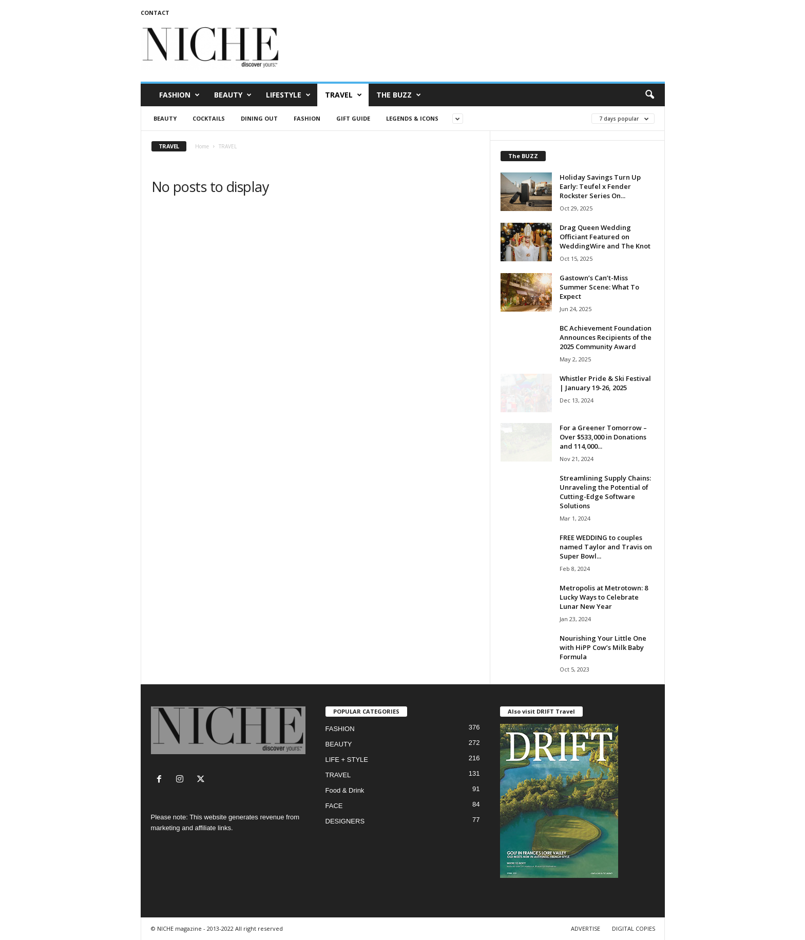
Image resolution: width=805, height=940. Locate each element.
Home (202, 146)
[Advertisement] (478, 48)
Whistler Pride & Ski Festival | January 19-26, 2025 (605, 383)
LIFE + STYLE (346, 759)
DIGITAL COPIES (633, 928)
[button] (649, 95)
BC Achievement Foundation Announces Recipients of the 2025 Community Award (605, 337)
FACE (334, 806)
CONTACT (155, 12)
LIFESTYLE (288, 95)
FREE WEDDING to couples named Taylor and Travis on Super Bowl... (606, 547)
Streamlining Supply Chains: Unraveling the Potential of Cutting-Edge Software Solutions (605, 491)
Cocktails (209, 118)
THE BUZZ (398, 95)
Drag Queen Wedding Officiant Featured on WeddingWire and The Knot (605, 237)
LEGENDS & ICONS (412, 118)
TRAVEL (343, 95)
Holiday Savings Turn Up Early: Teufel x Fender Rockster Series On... (600, 186)
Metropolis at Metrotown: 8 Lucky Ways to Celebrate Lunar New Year (604, 597)
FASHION (179, 95)
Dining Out (259, 118)
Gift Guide (353, 118)
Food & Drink (345, 790)
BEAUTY (233, 95)
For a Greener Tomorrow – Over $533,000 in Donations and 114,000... (603, 437)
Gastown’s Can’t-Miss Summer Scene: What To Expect (599, 287)
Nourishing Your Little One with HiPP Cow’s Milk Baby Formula (603, 647)
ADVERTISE (585, 928)
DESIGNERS (345, 821)
